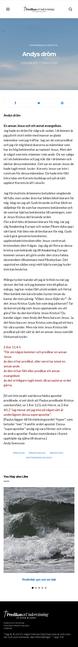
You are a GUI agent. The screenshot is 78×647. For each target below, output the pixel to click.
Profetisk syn (38, 453)
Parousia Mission (14, 623)
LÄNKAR (8, 628)
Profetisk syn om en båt (39, 579)
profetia (20, 453)
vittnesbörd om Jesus (39, 457)
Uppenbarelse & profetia (43, 45)
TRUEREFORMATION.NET (16, 626)
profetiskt (57, 453)
